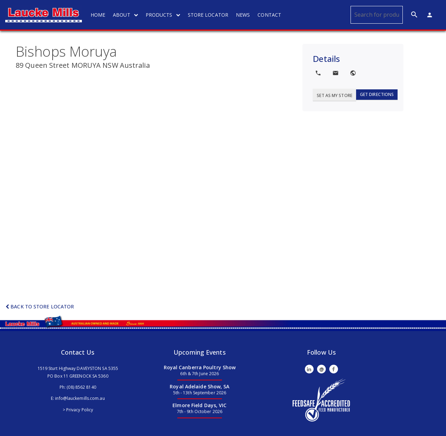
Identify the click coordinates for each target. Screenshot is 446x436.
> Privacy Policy (78, 410)
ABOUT (125, 14)
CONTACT (269, 14)
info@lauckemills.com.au (80, 398)
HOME (98, 14)
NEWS (243, 14)
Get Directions (377, 94)
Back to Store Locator (40, 306)
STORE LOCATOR (208, 14)
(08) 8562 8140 (81, 387)
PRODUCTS (163, 14)
